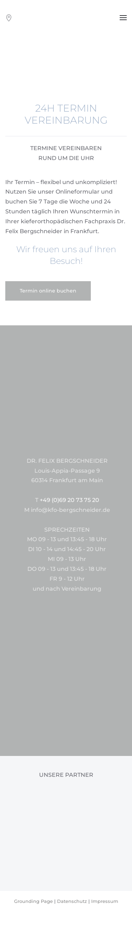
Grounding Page (33, 901)
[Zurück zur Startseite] (66, 17)
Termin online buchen (48, 291)
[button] (123, 17)
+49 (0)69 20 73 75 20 (94, 500)
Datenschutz (72, 901)
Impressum (104, 901)
